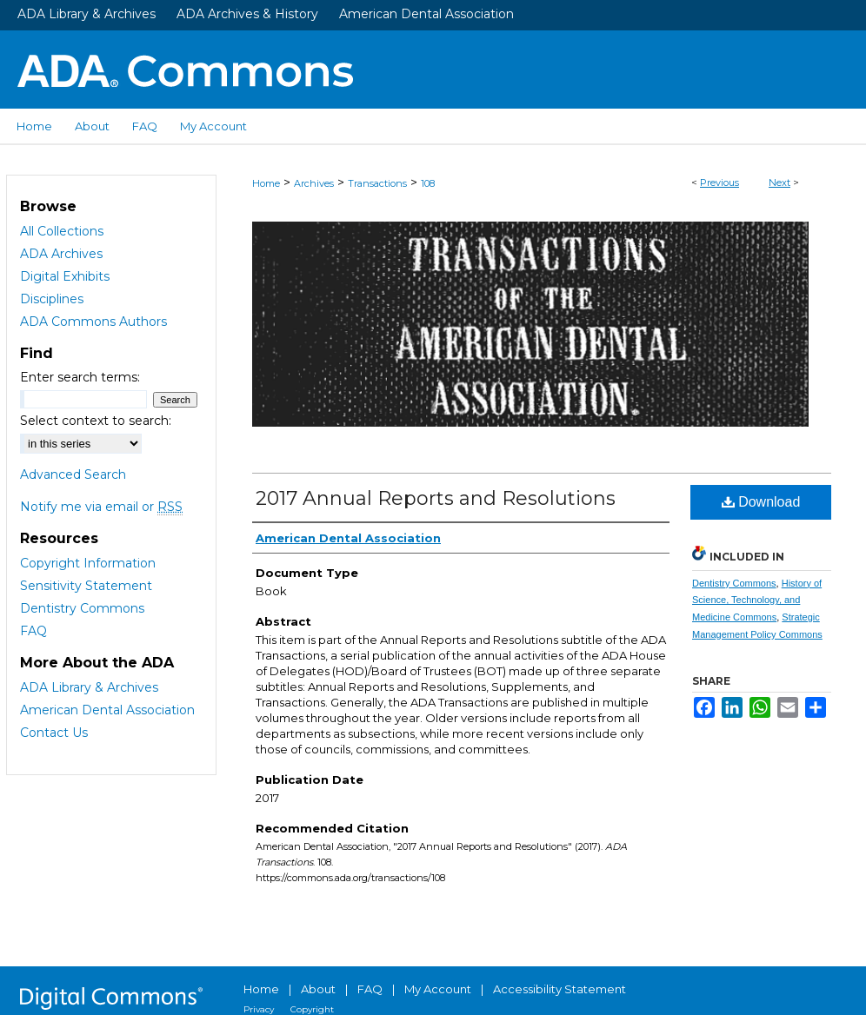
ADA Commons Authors (93, 321)
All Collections (61, 231)
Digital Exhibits (65, 276)
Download (761, 501)
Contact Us (54, 732)
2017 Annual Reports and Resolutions (436, 498)
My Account (437, 989)
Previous (719, 182)
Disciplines (51, 299)
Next (779, 182)
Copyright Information (88, 563)
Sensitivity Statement (86, 586)
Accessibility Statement (559, 989)
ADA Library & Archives (86, 14)
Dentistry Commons (734, 583)
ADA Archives (61, 254)
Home (266, 183)
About (318, 989)
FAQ (33, 631)
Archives (314, 183)
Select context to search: (95, 420)
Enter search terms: (80, 377)
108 (428, 183)
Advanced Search (73, 474)
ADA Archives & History (247, 14)
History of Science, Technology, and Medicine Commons (757, 600)
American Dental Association (426, 14)
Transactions (377, 183)
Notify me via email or (101, 506)
